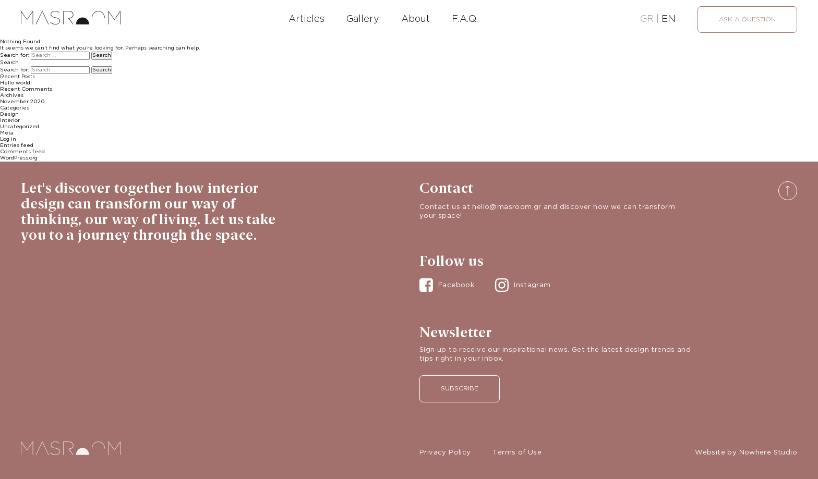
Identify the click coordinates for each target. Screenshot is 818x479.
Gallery (362, 19)
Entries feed (16, 145)
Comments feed (22, 152)
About (415, 19)
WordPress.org (19, 158)
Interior (10, 120)
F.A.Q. (465, 19)
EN (668, 19)
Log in (8, 139)
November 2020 (22, 102)
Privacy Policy (445, 453)
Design (9, 114)
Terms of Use (517, 453)
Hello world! (16, 83)
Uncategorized (19, 127)
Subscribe (459, 388)
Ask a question (747, 19)
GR (647, 19)
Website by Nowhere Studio (746, 453)
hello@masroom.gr (506, 207)
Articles (306, 19)
